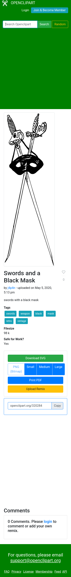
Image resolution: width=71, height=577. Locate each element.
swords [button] (10, 313)
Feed (58, 571)
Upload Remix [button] (35, 389)
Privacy (16, 571)
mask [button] (51, 313)
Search (44, 24)
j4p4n (11, 288)
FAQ (6, 571)
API (64, 571)
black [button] (39, 313)
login (48, 521)
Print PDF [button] (35, 380)
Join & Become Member (50, 10)
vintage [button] (21, 321)
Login (25, 10)
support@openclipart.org (35, 560)
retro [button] (9, 321)
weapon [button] (25, 313)
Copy (57, 405)
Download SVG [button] (36, 358)
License (28, 571)
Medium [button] (44, 367)
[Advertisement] (35, 68)
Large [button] (58, 367)
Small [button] (30, 367)
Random (60, 24)
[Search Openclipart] (20, 24)
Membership (44, 571)
